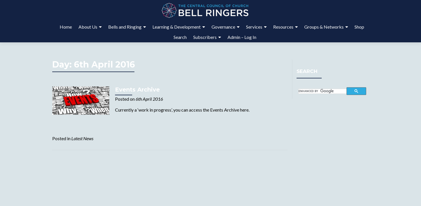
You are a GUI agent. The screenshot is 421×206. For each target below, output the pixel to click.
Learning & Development (176, 26)
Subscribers (205, 37)
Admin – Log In (241, 37)
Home (66, 26)
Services (254, 26)
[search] (322, 91)
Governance (223, 26)
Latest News (82, 138)
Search (180, 37)
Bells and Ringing (125, 26)
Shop (359, 26)
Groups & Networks (324, 26)
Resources (283, 26)
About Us (87, 26)
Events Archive (137, 89)
